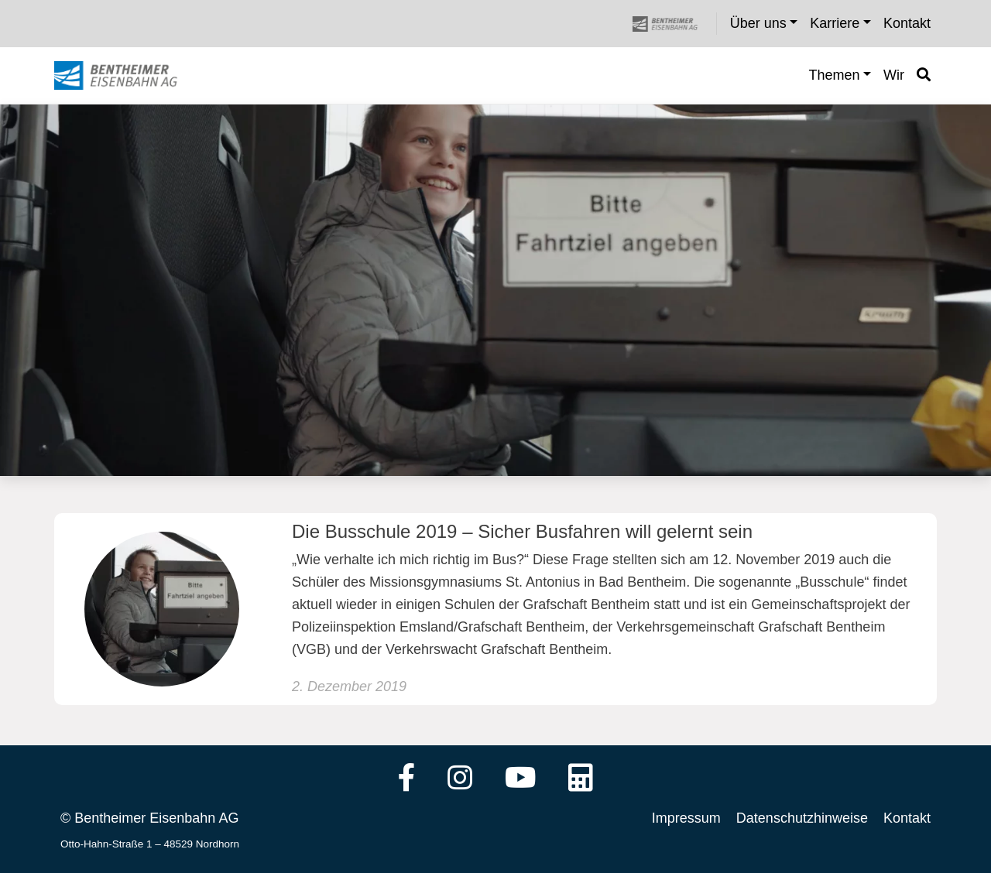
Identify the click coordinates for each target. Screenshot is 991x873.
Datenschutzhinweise (802, 818)
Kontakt (907, 818)
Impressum (686, 818)
